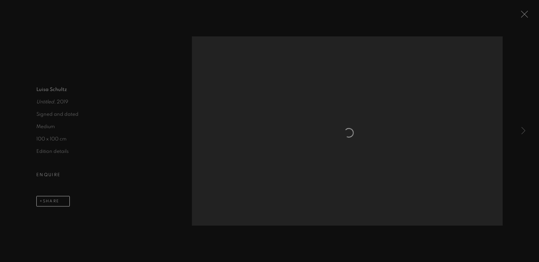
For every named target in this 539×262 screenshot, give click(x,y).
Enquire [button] (48, 176)
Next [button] (523, 131)
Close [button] (523, 16)
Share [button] (51, 203)
